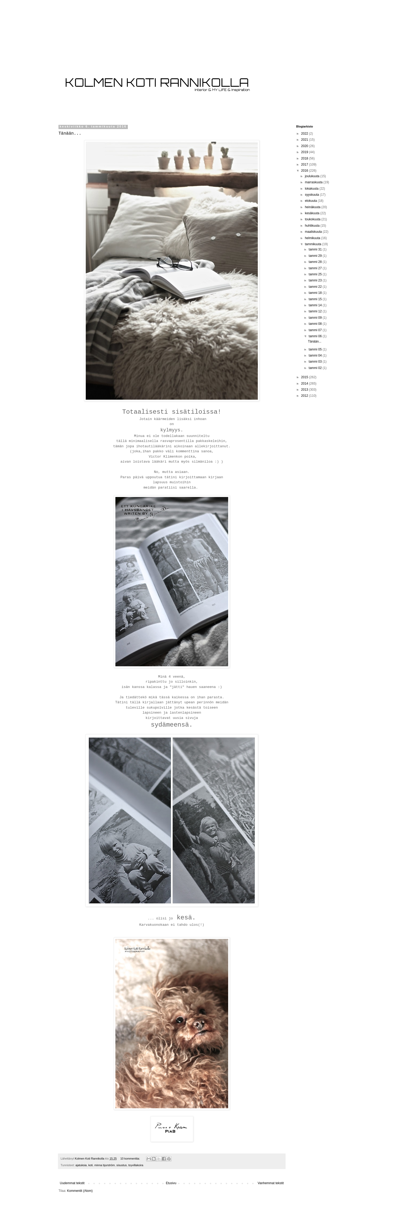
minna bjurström (104, 1165)
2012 (305, 396)
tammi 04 (316, 355)
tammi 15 (316, 299)
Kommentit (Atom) (80, 1191)
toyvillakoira (135, 1165)
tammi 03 (316, 361)
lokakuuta (312, 188)
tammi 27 (316, 268)
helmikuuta (313, 238)
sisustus (121, 1165)
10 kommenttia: (130, 1158)
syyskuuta (312, 195)
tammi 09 (316, 318)
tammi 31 (316, 249)
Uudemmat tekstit (72, 1183)
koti (90, 1165)
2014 (305, 383)
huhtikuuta (313, 225)
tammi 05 (316, 349)
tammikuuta (313, 244)
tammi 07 (316, 330)
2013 (305, 389)
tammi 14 (316, 305)
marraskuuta (314, 182)
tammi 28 (316, 262)
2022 (305, 133)
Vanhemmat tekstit (271, 1183)
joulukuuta (312, 176)
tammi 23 (316, 280)
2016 (305, 170)
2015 (305, 377)
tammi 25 (316, 274)
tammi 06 (316, 336)
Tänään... (69, 133)
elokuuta (311, 201)
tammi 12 (316, 311)
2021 (305, 140)
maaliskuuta (314, 232)
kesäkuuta (312, 213)
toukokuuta (313, 219)
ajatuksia (81, 1165)
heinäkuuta (313, 207)
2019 (305, 152)
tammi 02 (316, 368)
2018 (305, 158)
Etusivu (171, 1183)
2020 (305, 146)
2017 (305, 164)
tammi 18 (316, 293)
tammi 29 (316, 256)
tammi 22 (316, 287)
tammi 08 (316, 324)
